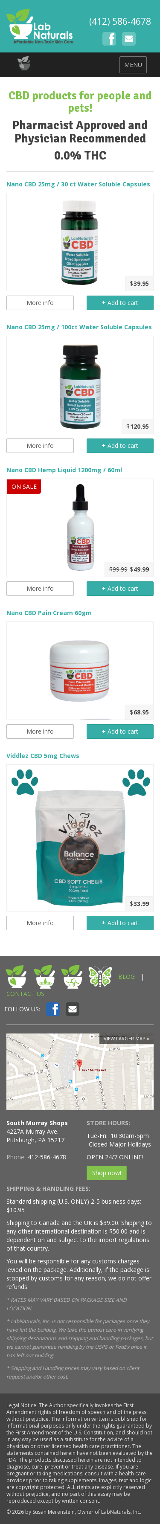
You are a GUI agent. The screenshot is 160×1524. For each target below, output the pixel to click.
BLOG (126, 976)
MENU (133, 65)
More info (40, 303)
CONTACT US (25, 994)
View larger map (124, 1038)
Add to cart (120, 303)
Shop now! (106, 1173)
